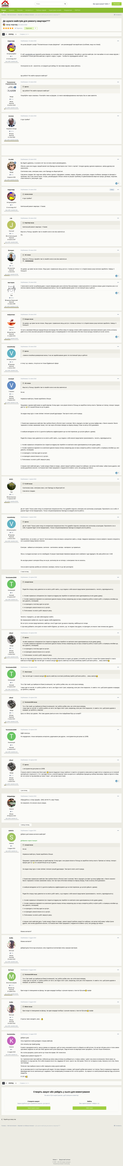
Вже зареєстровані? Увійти (101, 4)
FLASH (11, 159)
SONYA (11, 830)
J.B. (11, 218)
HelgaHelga (11, 796)
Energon (11, 250)
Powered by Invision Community (61, 1163)
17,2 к (11, 985)
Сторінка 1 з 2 (24, 34)
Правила (11, 10)
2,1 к (11, 394)
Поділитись (18, 28)
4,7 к (11, 494)
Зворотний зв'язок (64, 1159)
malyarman (11, 314)
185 (11, 362)
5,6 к (11, 330)
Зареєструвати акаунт (33, 1108)
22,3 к (11, 131)
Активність (29, 10)
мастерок (11, 282)
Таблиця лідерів (41, 10)
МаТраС (11, 970)
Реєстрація (117, 4)
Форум (3, 11)
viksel (11, 633)
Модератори (68, 10)
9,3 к (11, 174)
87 (11, 56)
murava (11, 116)
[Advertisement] (56, 151)
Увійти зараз (89, 1108)
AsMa (11, 938)
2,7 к (11, 648)
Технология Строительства (11, 83)
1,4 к (11, 233)
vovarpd (11, 379)
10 (11, 811)
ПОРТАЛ (77, 10)
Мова (55, 1159)
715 (11, 953)
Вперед (11, 34)
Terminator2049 (11, 577)
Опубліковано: (28, 41)
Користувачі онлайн (55, 10)
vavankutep (11, 346)
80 (11, 592)
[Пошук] (49, 4)
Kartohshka (11, 1034)
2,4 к (11, 99)
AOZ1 (11, 479)
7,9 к (11, 265)
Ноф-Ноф (14, 25)
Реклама (20, 10)
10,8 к (11, 298)
